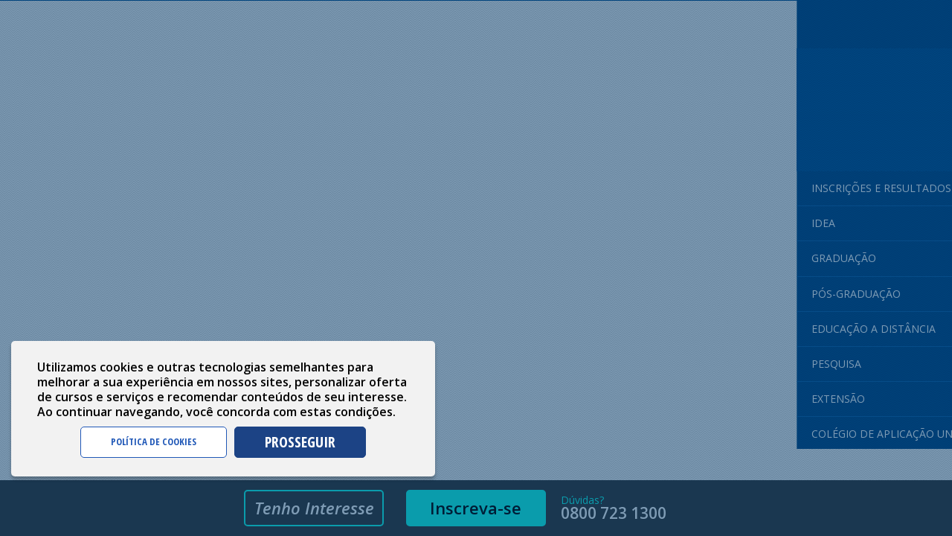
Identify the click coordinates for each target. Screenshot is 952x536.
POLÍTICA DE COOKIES (153, 441)
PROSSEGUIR (300, 442)
